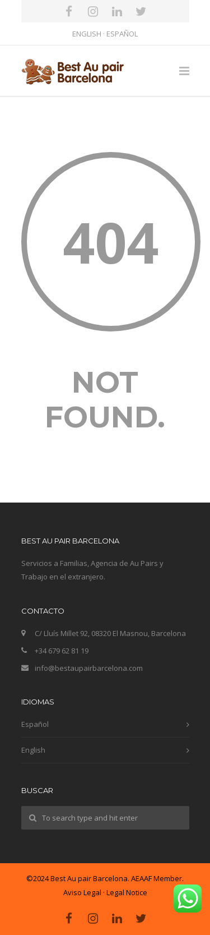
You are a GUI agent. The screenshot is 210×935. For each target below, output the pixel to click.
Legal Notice (126, 892)
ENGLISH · (89, 34)
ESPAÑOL (122, 34)
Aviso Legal (82, 892)
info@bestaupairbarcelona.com (89, 668)
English (33, 750)
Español (35, 724)
